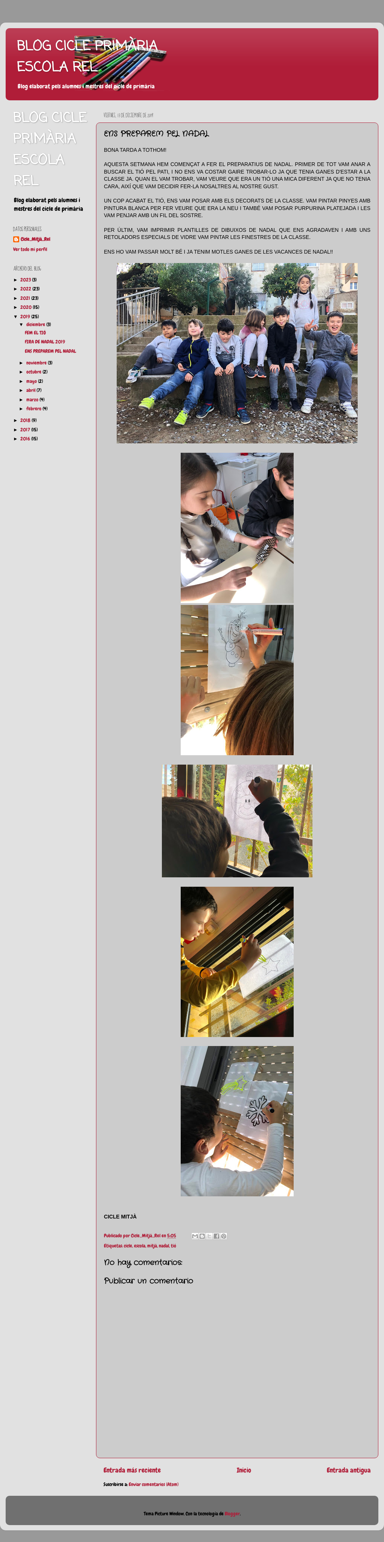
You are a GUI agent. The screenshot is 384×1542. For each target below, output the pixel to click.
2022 (26, 289)
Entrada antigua (349, 1470)
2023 (26, 280)
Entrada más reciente (132, 1470)
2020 (26, 307)
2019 (25, 317)
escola (139, 1246)
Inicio (244, 1470)
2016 (25, 439)
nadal (164, 1246)
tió (173, 1246)
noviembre (37, 363)
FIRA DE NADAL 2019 (45, 342)
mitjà (152, 1246)
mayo (32, 381)
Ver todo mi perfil (30, 249)
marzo (33, 400)
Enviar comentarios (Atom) (153, 1485)
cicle (128, 1246)
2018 (26, 420)
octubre (34, 372)
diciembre (36, 325)
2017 (25, 430)
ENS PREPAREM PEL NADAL (50, 351)
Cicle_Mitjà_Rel (35, 239)
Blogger (232, 1514)
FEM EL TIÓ (35, 333)
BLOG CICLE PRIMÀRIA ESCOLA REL (87, 57)
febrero (34, 409)
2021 (25, 298)
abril (31, 390)
